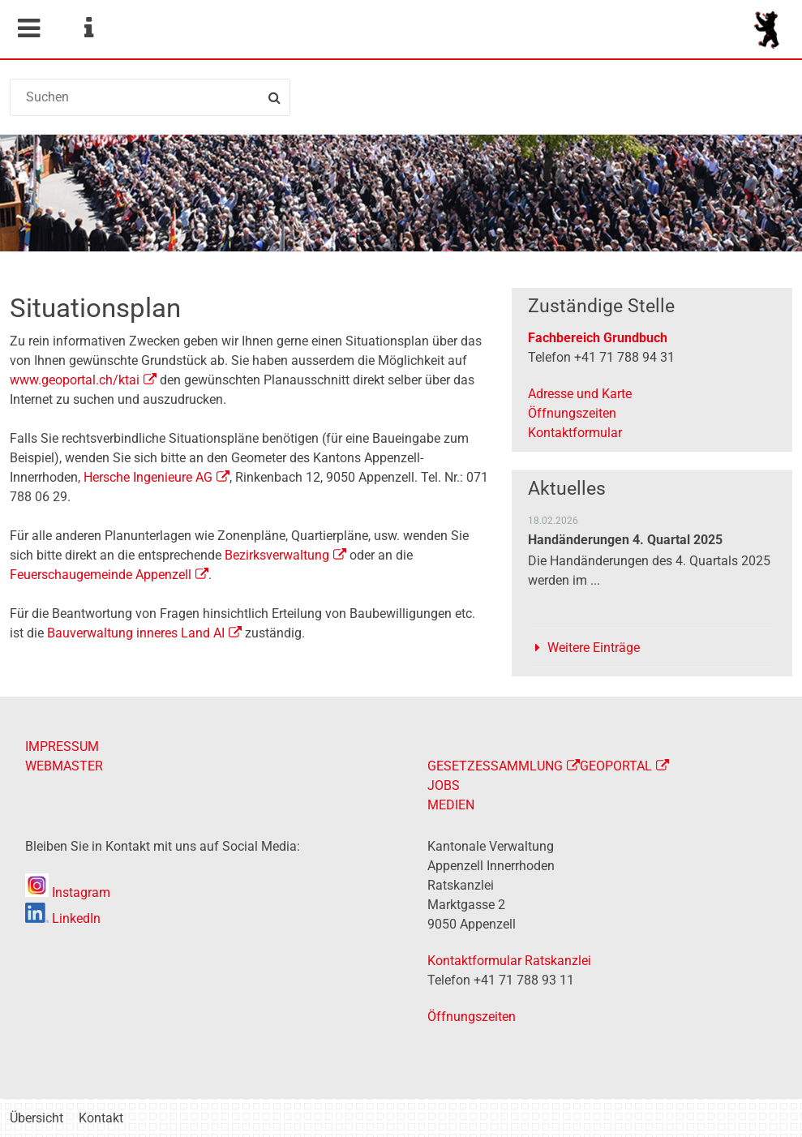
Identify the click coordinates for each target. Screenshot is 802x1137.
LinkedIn (63, 918)
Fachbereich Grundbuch (597, 337)
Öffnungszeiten (572, 413)
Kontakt (101, 1118)
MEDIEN (450, 805)
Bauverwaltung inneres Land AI (136, 633)
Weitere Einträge (593, 647)
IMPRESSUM (62, 746)
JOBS (443, 785)
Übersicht (36, 1118)
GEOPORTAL (616, 766)
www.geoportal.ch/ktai (74, 380)
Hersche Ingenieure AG (148, 477)
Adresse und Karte (580, 393)
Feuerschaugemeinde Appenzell (100, 574)
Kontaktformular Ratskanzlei (509, 960)
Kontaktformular (575, 432)
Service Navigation (88, 28)
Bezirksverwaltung (277, 555)
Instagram (67, 892)
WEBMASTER (64, 766)
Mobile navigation (28, 28)
